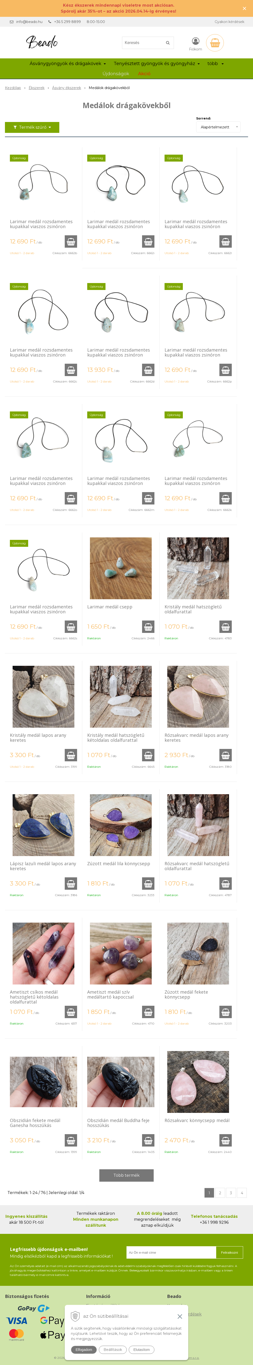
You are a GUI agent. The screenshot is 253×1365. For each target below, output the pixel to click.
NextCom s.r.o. (189, 1358)
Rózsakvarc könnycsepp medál (197, 1120)
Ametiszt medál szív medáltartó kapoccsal (110, 994)
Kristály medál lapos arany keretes (38, 737)
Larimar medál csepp (109, 607)
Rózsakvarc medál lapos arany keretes (197, 737)
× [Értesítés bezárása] (244, 8)
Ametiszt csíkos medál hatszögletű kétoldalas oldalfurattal (34, 997)
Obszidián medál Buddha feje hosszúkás (118, 1122)
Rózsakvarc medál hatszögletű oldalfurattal (197, 866)
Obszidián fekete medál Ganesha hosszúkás (35, 1122)
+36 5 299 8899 (67, 22)
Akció (144, 73)
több (216, 63)
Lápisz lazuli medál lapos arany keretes (43, 866)
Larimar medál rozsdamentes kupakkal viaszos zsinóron (41, 223)
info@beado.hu (29, 22)
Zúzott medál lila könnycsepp (118, 863)
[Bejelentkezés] (195, 44)
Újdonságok (116, 73)
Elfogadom (84, 1350)
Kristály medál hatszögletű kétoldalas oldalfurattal (115, 737)
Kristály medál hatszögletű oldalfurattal (193, 609)
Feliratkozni (229, 1252)
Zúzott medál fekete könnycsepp (186, 994)
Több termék (126, 1175)
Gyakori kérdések (229, 22)
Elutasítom (141, 1350)
